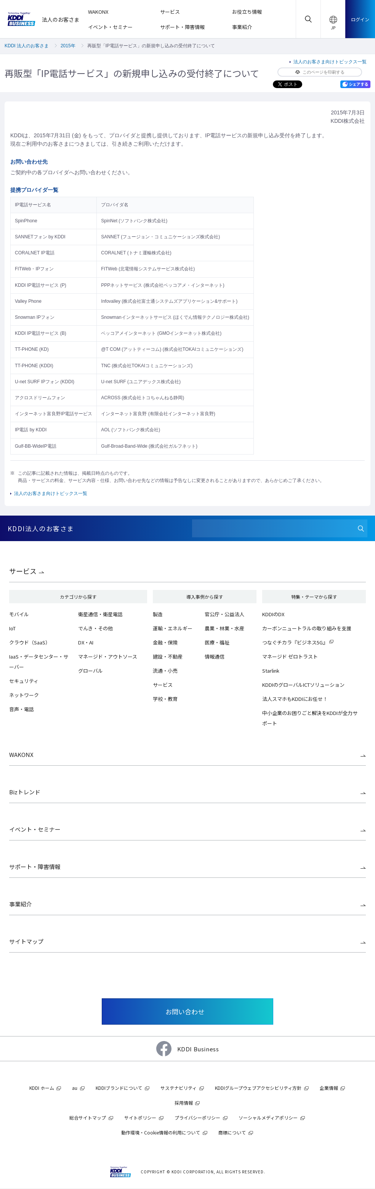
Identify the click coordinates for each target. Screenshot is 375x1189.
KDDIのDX (273, 614)
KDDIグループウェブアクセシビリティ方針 (258, 1088)
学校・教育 (165, 698)
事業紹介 (20, 904)
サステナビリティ (178, 1088)
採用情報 (184, 1102)
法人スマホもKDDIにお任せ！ (295, 698)
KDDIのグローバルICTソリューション (303, 684)
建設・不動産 (168, 656)
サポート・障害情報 (35, 867)
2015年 (68, 45)
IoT (12, 628)
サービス (23, 571)
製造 (158, 614)
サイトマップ (26, 941)
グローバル (90, 670)
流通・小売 (165, 670)
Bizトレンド (24, 792)
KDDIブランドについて (119, 1088)
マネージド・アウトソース (107, 656)
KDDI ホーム (41, 1088)
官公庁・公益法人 (224, 614)
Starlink (270, 670)
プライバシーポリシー (197, 1117)
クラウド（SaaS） (29, 642)
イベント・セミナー (35, 829)
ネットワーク (24, 695)
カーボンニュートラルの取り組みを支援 (306, 628)
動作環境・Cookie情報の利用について (160, 1132)
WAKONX (21, 754)
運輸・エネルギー (172, 628)
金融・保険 (165, 642)
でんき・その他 (95, 628)
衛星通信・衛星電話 (100, 614)
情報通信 (214, 656)
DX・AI (85, 642)
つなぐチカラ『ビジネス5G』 (295, 642)
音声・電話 (21, 709)
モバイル (19, 614)
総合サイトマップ (87, 1117)
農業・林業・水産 (224, 628)
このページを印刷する (320, 72)
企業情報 (329, 1088)
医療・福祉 (217, 642)
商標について (232, 1132)
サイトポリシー (140, 1117)
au (74, 1088)
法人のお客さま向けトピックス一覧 (330, 61)
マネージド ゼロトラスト (290, 656)
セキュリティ (23, 680)
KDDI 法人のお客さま (27, 45)
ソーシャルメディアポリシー (268, 1117)
